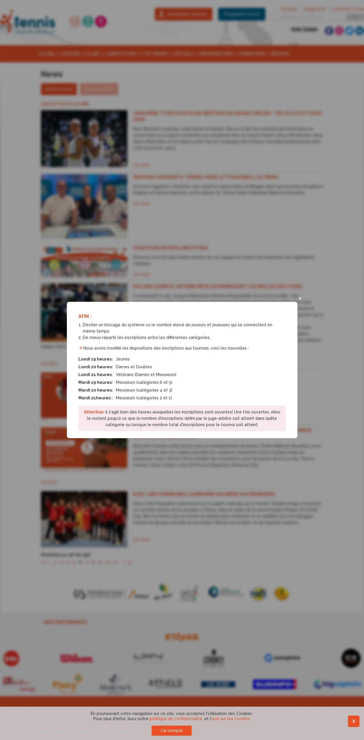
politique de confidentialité (176, 718)
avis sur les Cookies (231, 718)
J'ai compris (171, 730)
